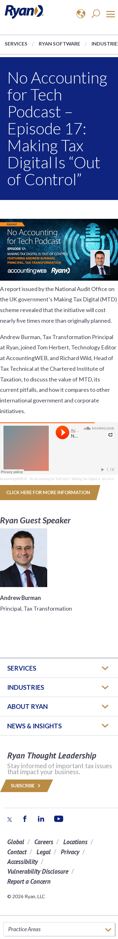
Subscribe (26, 785)
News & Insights (34, 726)
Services (16, 43)
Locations (75, 842)
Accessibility (22, 861)
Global (15, 842)
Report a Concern (29, 881)
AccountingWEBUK (13, 479)
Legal (44, 852)
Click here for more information (48, 492)
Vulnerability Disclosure (37, 871)
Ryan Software (59, 43)
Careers (43, 842)
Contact (16, 852)
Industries (25, 687)
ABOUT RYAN (27, 706)
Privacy (70, 852)
